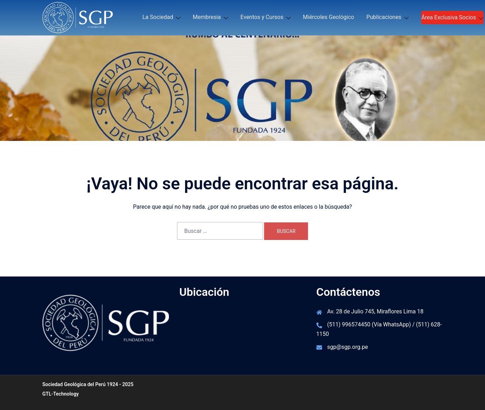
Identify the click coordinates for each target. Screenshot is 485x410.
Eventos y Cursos (262, 17)
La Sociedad (158, 17)
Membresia (207, 17)
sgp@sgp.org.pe (347, 347)
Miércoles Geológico (328, 17)
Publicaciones (383, 17)
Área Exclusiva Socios (448, 17)
